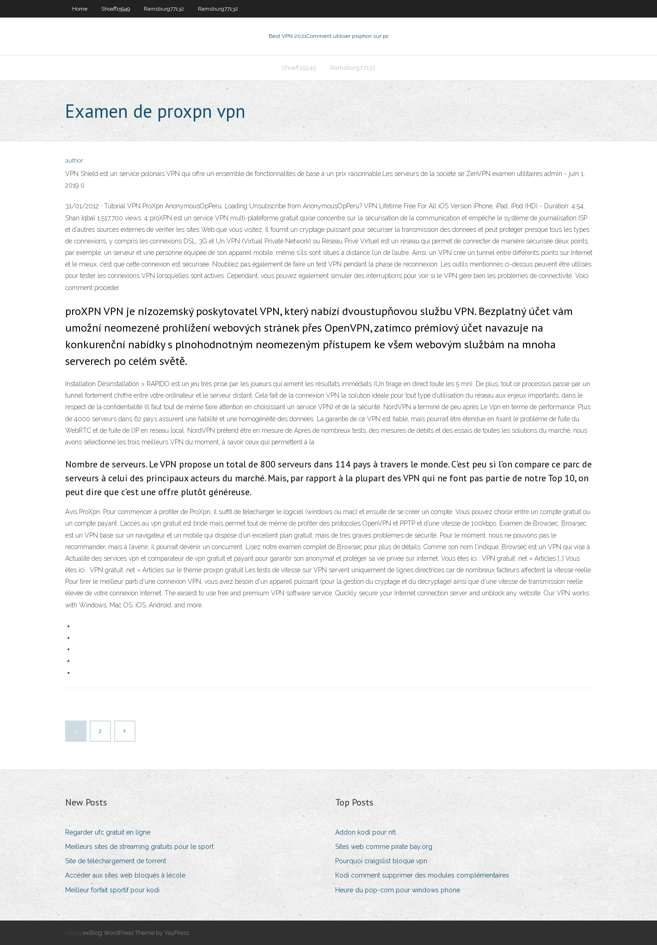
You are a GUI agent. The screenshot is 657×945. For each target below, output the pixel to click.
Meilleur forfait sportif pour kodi (112, 890)
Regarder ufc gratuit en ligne (107, 832)
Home (79, 9)
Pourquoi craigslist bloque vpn (381, 861)
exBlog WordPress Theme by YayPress (136, 932)
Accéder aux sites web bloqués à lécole (125, 875)
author (74, 160)
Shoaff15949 (115, 9)
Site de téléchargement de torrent (115, 861)
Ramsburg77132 (164, 9)
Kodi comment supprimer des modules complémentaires (422, 875)
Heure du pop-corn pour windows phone (397, 890)
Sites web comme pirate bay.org (383, 846)
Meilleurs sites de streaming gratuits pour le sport (139, 846)
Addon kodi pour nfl (365, 832)
